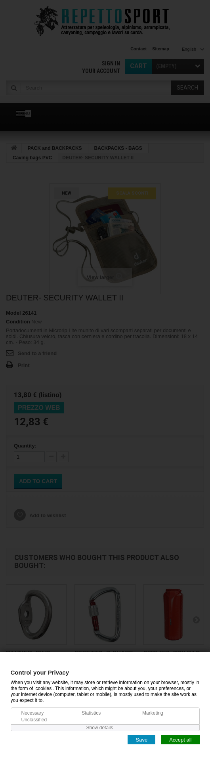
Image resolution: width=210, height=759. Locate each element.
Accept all (180, 739)
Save (141, 739)
